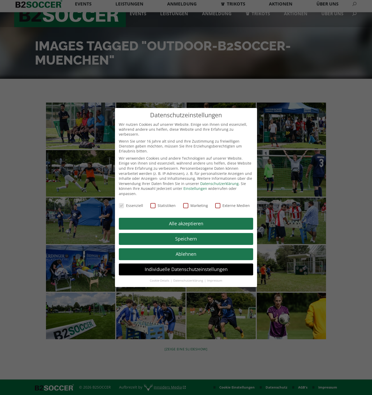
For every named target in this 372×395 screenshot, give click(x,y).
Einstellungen (195, 188)
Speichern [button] (186, 239)
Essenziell (131, 205)
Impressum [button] (214, 280)
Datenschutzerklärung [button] (188, 280)
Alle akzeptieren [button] (186, 223)
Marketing (195, 205)
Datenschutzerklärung (219, 183)
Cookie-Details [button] (160, 280)
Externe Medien (232, 205)
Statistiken (163, 205)
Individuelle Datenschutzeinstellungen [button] (186, 269)
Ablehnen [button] (186, 254)
